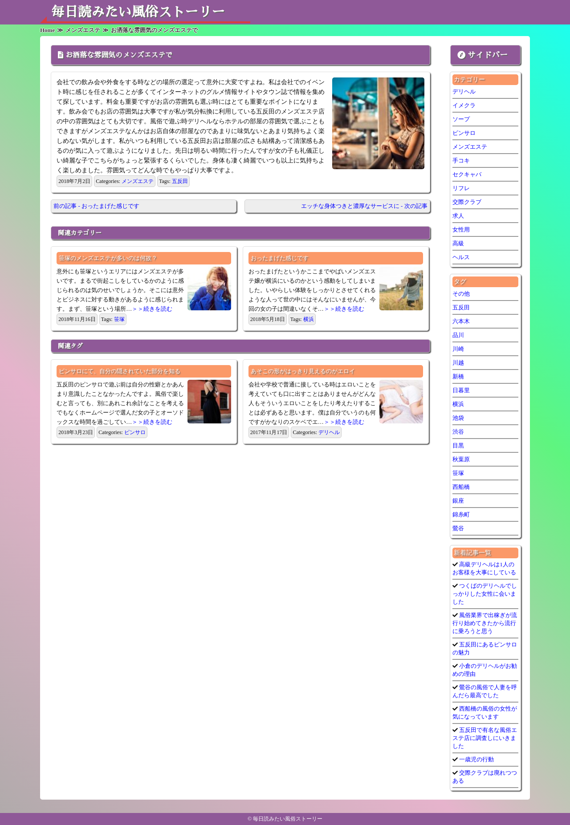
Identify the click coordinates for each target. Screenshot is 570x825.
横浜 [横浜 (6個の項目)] (458, 404)
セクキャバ (466, 174)
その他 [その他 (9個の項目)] (461, 293)
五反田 (180, 181)
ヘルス (461, 257)
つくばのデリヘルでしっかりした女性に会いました (484, 593)
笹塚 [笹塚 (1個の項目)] (458, 473)
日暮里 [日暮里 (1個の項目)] (461, 390)
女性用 (461, 229)
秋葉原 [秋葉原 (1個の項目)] (461, 459)
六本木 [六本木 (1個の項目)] (461, 321)
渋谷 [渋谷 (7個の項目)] (458, 431)
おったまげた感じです (280, 258)
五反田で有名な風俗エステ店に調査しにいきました (484, 738)
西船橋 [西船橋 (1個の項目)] (461, 487)
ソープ (461, 119)
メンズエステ (138, 181)
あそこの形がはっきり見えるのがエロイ (303, 371)
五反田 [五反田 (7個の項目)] (461, 307)
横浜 (308, 319)
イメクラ (464, 105)
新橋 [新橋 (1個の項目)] (458, 376)
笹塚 (119, 319)
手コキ (461, 160)
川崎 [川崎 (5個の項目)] (458, 348)
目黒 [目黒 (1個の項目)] (458, 445)
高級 (458, 243)
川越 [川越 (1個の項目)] (458, 362)
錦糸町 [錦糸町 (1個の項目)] (461, 514)
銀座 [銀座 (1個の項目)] (458, 500)
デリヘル (329, 432)
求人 (458, 215)
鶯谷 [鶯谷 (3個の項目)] (458, 528)
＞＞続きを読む (152, 308)
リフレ (461, 188)
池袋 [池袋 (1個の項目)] (458, 418)
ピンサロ (135, 432)
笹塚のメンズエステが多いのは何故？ (108, 258)
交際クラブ (466, 202)
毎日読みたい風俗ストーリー (138, 12)
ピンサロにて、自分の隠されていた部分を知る (119, 371)
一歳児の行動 (476, 759)
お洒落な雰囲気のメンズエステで (118, 55)
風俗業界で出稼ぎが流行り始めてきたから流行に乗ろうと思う (484, 623)
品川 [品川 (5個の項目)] (458, 335)
